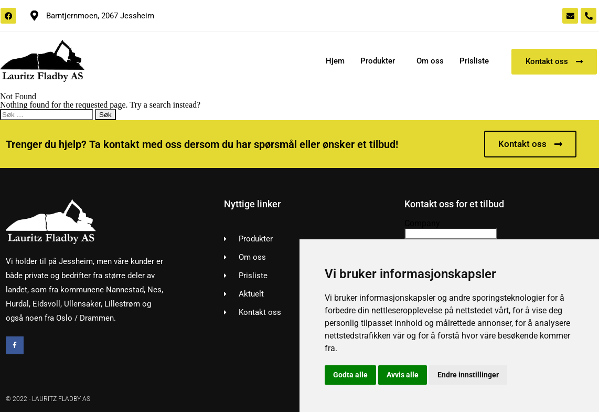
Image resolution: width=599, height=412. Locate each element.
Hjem (335, 61)
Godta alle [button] (350, 375)
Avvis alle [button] (403, 375)
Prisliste (474, 61)
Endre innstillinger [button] (468, 375)
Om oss (430, 61)
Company (422, 223)
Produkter (377, 61)
